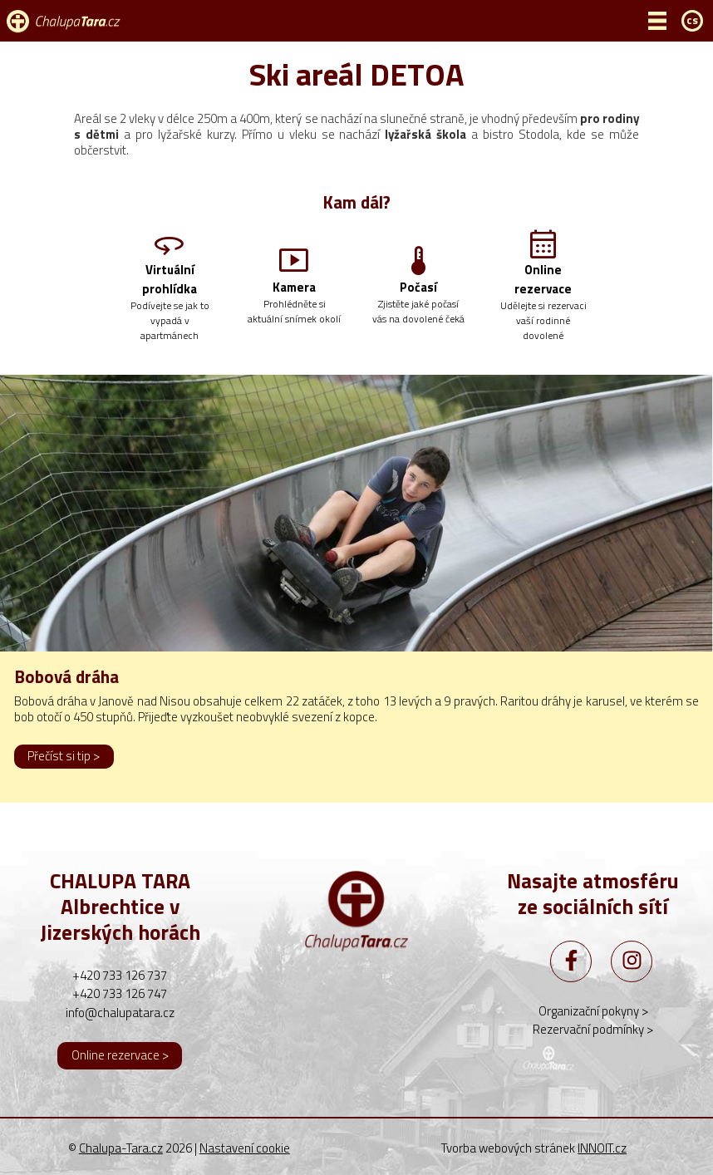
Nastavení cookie (244, 1148)
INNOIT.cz (602, 1148)
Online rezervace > (120, 1054)
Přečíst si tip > (63, 755)
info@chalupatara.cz (120, 1012)
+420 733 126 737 (119, 975)
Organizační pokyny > (593, 1010)
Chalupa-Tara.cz (121, 1148)
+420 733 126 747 (119, 993)
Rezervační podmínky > (593, 1029)
